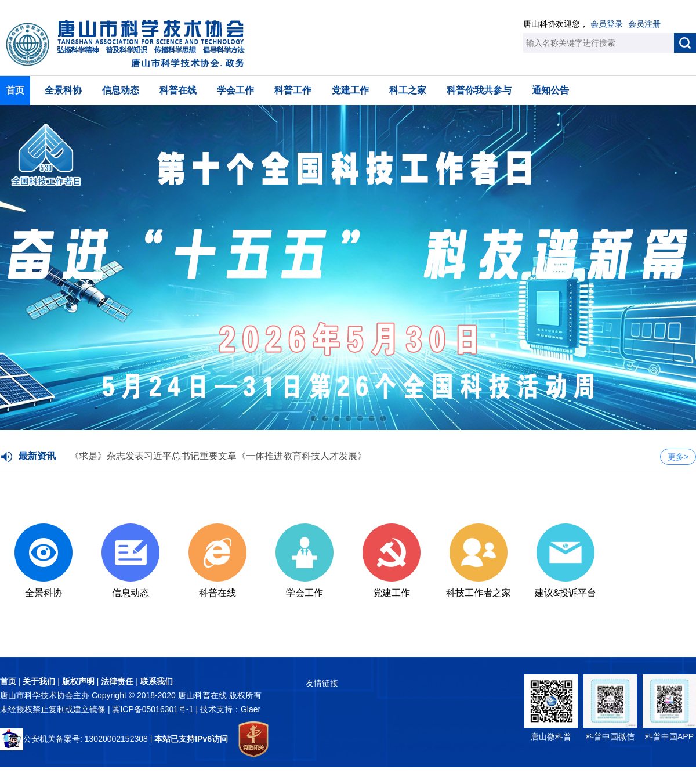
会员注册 (644, 23)
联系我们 (156, 681)
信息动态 (120, 90)
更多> (678, 456)
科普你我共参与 (479, 90)
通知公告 (550, 90)
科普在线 (178, 90)
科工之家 (407, 90)
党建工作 (350, 90)
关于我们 (39, 681)
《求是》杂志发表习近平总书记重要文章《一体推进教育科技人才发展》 (218, 456)
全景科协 (63, 90)
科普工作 (292, 90)
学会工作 (235, 90)
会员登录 (606, 23)
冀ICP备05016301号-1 (153, 709)
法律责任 (117, 681)
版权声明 (78, 681)
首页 (15, 90)
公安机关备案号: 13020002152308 (74, 738)
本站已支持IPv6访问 (191, 738)
